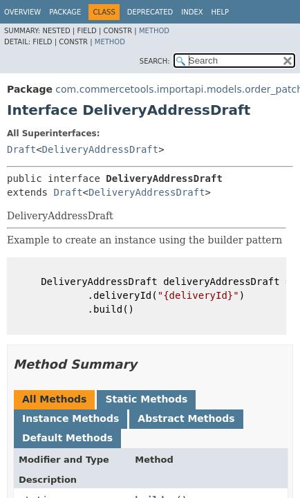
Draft (21, 149)
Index (192, 12)
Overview (22, 12)
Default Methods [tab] (67, 437)
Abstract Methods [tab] (186, 418)
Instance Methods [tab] (70, 418)
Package (65, 12)
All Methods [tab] (54, 399)
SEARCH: (155, 61)
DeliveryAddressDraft (100, 149)
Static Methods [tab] (146, 399)
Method (154, 31)
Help (220, 12)
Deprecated (150, 12)
